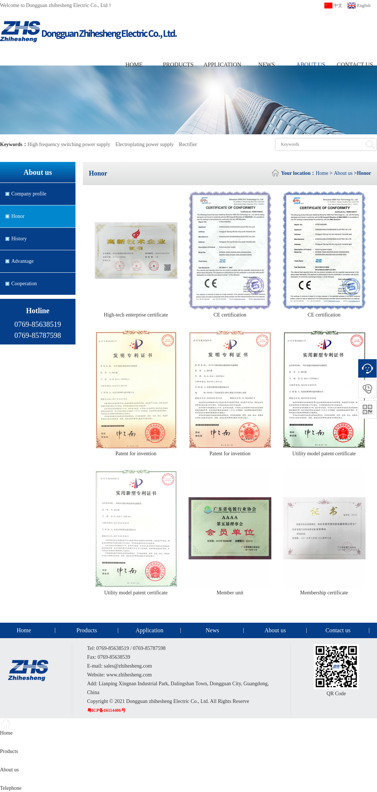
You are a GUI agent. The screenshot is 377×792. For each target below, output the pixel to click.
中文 (338, 5)
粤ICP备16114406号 (106, 710)
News (266, 64)
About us (310, 64)
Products (178, 64)
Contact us (355, 64)
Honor (18, 216)
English (364, 5)
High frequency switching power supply (69, 144)
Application (222, 64)
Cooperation (24, 283)
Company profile (28, 194)
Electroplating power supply (144, 144)
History (19, 238)
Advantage (22, 261)
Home (133, 64)
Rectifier (188, 144)
